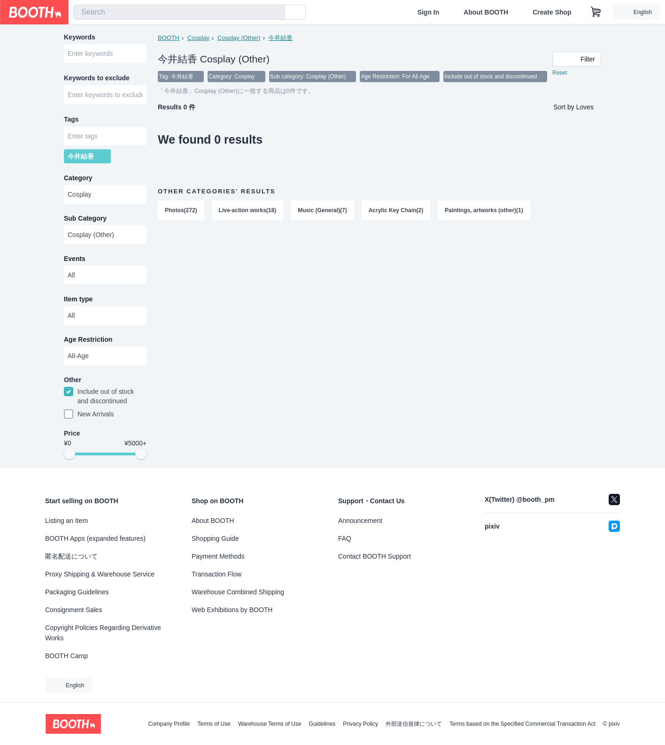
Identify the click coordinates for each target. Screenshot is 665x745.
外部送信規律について (414, 724)
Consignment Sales (73, 610)
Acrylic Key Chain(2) (396, 210)
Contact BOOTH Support (374, 556)
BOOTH (168, 37)
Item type (78, 301)
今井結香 (281, 37)
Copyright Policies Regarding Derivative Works (103, 633)
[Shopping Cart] (596, 12)
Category (78, 180)
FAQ (344, 538)
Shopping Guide (215, 538)
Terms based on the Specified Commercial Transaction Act (522, 724)
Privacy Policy (360, 724)
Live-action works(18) (248, 210)
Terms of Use (214, 724)
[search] (275, 12)
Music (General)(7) (322, 210)
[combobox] (179, 12)
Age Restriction (88, 341)
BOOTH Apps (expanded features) (95, 538)
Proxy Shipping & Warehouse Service (100, 574)
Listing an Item (66, 520)
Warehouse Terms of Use (270, 724)
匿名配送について (71, 556)
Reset (559, 73)
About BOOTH (486, 12)
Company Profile (169, 724)
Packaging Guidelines (76, 592)
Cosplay (198, 37)
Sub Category (85, 220)
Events (74, 260)
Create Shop (552, 12)
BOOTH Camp (66, 656)
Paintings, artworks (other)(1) (484, 210)
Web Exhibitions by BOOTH (232, 610)
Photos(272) (181, 210)
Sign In (429, 12)
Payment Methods (218, 556)
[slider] (69, 456)
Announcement (360, 520)
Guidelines (322, 724)
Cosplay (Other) (239, 37)
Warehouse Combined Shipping (238, 592)
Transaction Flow (216, 574)
